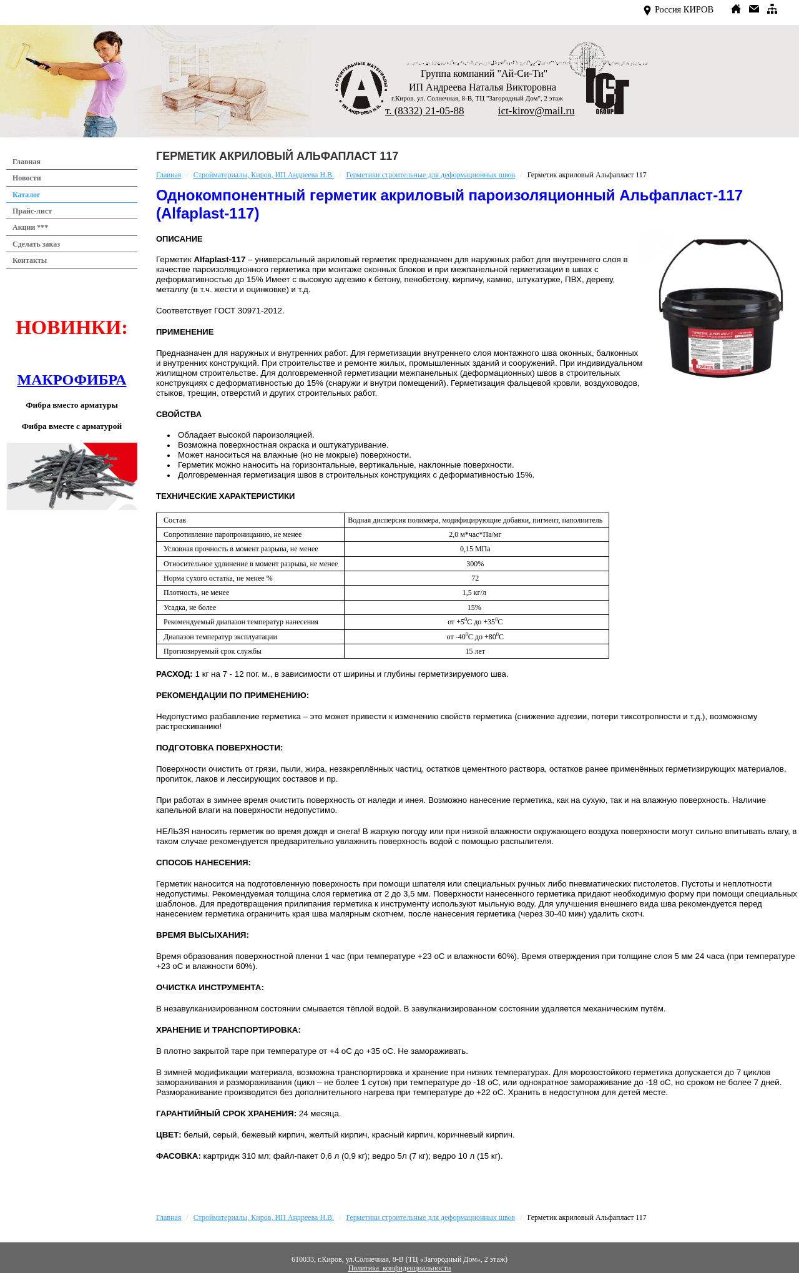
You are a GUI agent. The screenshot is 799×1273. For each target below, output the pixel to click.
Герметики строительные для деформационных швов (430, 174)
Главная (168, 174)
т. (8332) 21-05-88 (424, 111)
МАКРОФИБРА (72, 379)
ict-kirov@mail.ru (536, 111)
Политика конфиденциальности (399, 1268)
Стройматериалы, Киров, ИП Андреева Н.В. (264, 174)
